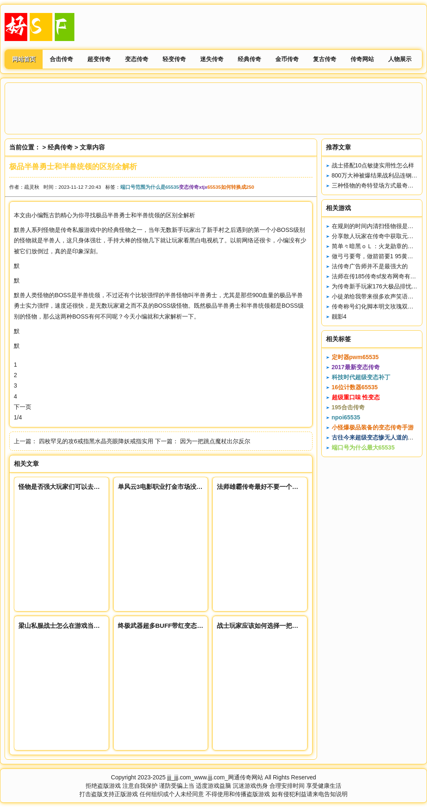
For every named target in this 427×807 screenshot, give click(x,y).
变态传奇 (136, 59)
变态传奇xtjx (193, 187)
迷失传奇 (212, 59)
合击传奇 (61, 59)
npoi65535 (346, 417)
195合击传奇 (348, 407)
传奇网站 (362, 59)
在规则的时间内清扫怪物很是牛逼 (375, 226)
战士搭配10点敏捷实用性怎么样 (373, 165)
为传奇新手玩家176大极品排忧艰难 (377, 286)
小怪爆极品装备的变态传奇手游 (373, 427)
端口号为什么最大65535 (363, 447)
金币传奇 (287, 59)
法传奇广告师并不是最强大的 (370, 266)
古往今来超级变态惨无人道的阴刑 (375, 437)
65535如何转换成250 (230, 187)
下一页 (22, 407)
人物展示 (400, 59)
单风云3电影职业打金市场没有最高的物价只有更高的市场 (198, 486)
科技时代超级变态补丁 (361, 377)
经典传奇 (249, 59)
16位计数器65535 (355, 387)
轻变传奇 (174, 59)
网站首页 (24, 59)
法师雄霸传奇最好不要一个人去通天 (267, 486)
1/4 (18, 417)
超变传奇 (99, 59)
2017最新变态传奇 (356, 367)
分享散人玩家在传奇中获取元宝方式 (378, 236)
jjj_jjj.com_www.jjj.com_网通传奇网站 (215, 777)
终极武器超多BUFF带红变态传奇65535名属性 (182, 625)
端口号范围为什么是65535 (149, 187)
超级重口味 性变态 (356, 397)
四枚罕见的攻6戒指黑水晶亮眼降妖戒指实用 (96, 441)
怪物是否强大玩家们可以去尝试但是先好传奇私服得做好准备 (103, 486)
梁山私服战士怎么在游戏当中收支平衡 (71, 625)
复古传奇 (324, 59)
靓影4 (339, 316)
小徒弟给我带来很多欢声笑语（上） (378, 296)
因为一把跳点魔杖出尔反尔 (215, 441)
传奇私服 (72, 229)
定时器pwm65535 (355, 357)
